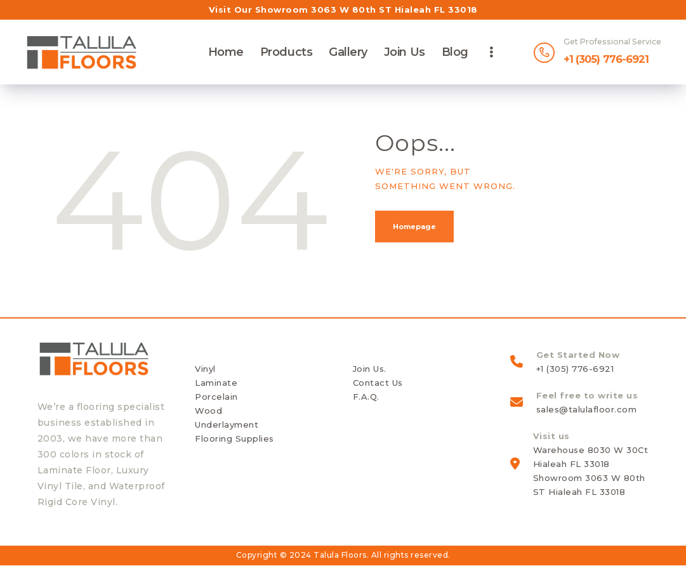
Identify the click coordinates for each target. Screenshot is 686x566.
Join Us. (369, 369)
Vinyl (205, 369)
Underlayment (226, 424)
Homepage (414, 226)
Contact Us (378, 383)
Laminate (216, 383)
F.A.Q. (366, 397)
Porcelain (216, 397)
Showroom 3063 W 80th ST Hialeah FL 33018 (366, 9)
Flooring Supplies (234, 438)
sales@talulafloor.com (586, 409)
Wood (208, 410)
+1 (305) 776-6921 (575, 369)
